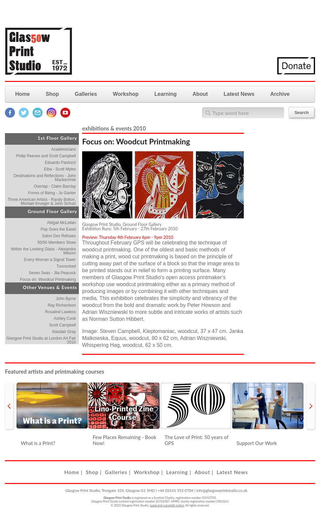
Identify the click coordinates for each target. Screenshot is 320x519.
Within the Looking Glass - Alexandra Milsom (43, 251)
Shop (52, 94)
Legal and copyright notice (167, 505)
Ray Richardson (62, 305)
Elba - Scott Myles (60, 169)
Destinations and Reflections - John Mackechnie (45, 178)
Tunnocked (66, 266)
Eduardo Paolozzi (60, 163)
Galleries (86, 94)
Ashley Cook (65, 318)
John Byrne (66, 299)
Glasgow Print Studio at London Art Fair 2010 (41, 340)
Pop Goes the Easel (58, 229)
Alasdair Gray (64, 332)
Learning (165, 94)
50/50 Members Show (56, 242)
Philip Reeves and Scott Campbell (46, 156)
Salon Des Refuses (59, 236)
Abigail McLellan (61, 223)
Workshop (126, 94)
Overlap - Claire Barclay (55, 186)
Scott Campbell (62, 325)
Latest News (239, 94)
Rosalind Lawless (60, 312)
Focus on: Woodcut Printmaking (48, 279)
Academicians (63, 149)
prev (9, 406)
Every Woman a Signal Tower (50, 260)
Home (22, 94)
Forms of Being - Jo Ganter (52, 193)
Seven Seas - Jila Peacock (52, 273)
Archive (280, 94)
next (311, 406)
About (200, 94)
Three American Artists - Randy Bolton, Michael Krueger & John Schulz (42, 201)
